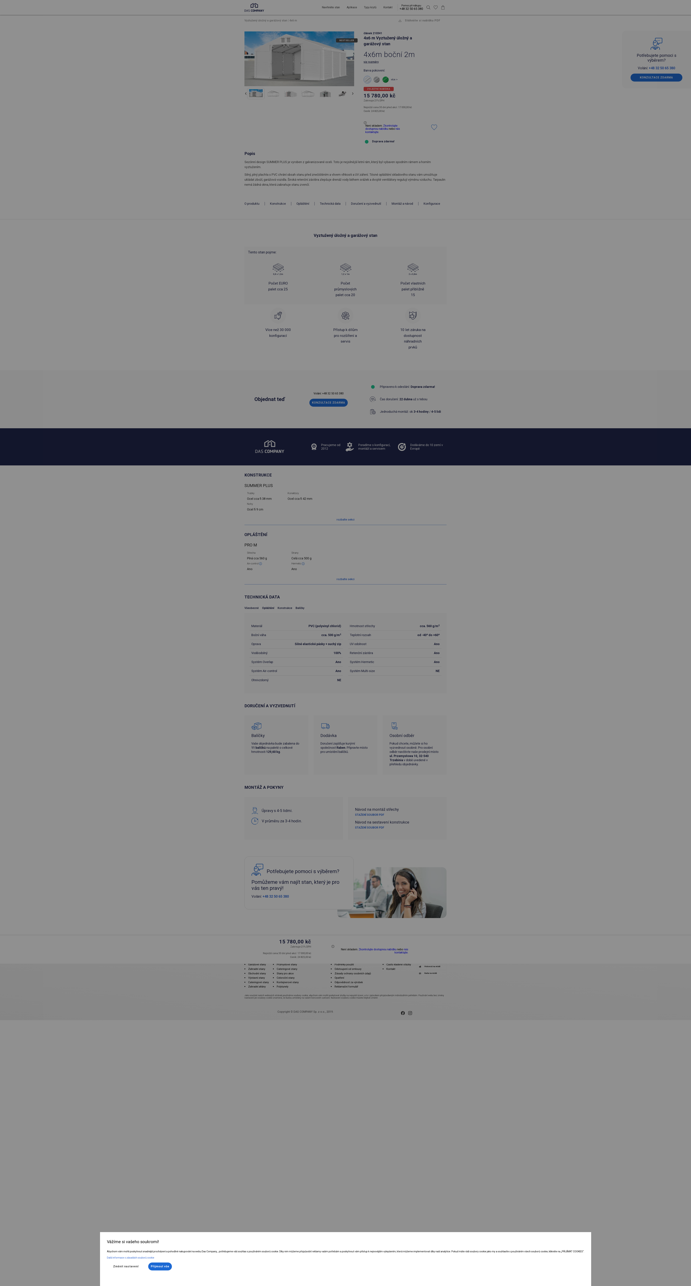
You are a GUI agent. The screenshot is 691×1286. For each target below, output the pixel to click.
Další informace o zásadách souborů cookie (130, 1257)
